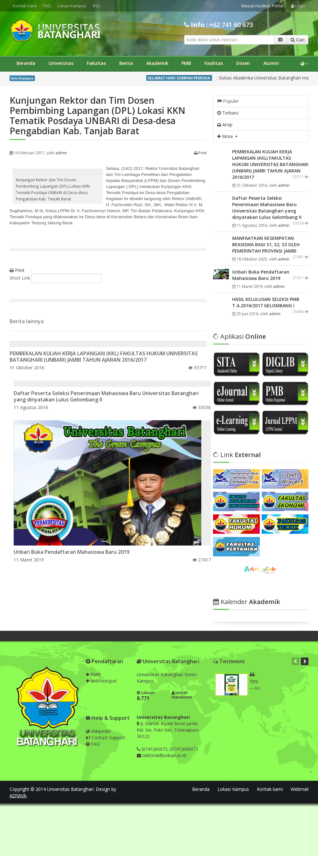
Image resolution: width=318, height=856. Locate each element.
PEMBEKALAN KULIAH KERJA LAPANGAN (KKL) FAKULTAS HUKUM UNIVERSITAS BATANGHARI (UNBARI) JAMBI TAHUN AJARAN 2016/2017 (104, 356)
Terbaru (227, 113)
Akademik (157, 63)
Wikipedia (98, 731)
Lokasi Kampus (71, 6)
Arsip (224, 125)
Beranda (26, 63)
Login (298, 6)
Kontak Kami (25, 6)
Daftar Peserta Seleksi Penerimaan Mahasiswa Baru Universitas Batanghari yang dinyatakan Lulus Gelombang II (106, 396)
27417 (201, 560)
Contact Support (105, 737)
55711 (197, 368)
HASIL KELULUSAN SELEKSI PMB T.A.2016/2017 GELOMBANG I (265, 302)
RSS (96, 6)
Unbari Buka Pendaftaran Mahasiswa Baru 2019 (71, 551)
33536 (201, 407)
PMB (186, 63)
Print (200, 152)
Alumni (271, 63)
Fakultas (96, 63)
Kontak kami (270, 789)
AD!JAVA (18, 795)
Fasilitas (213, 63)
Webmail (299, 789)
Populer (228, 101)
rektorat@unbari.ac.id (164, 755)
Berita (126, 63)
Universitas (61, 63)
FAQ (47, 6)
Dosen (243, 63)
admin (61, 152)
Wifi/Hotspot (101, 681)
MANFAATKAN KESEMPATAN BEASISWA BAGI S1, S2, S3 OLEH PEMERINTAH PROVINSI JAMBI (266, 244)
